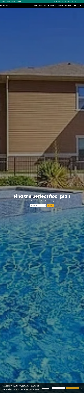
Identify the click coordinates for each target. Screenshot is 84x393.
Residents (68, 5)
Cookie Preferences (45, 388)
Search (50, 205)
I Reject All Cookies (58, 388)
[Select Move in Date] (37, 205)
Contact (80, 5)
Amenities (60, 5)
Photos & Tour (52, 5)
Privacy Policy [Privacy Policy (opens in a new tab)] (20, 390)
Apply (74, 5)
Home (35, 5)
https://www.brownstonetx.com (6, 5)
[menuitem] (35, 5)
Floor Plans (42, 5)
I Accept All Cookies (72, 388)
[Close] (81, 388)
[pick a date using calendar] (45, 205)
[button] (59, 1)
